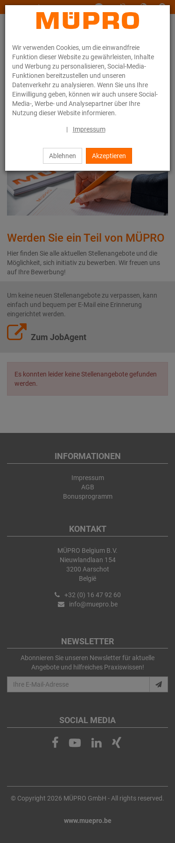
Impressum (89, 129)
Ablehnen (62, 156)
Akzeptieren (109, 156)
